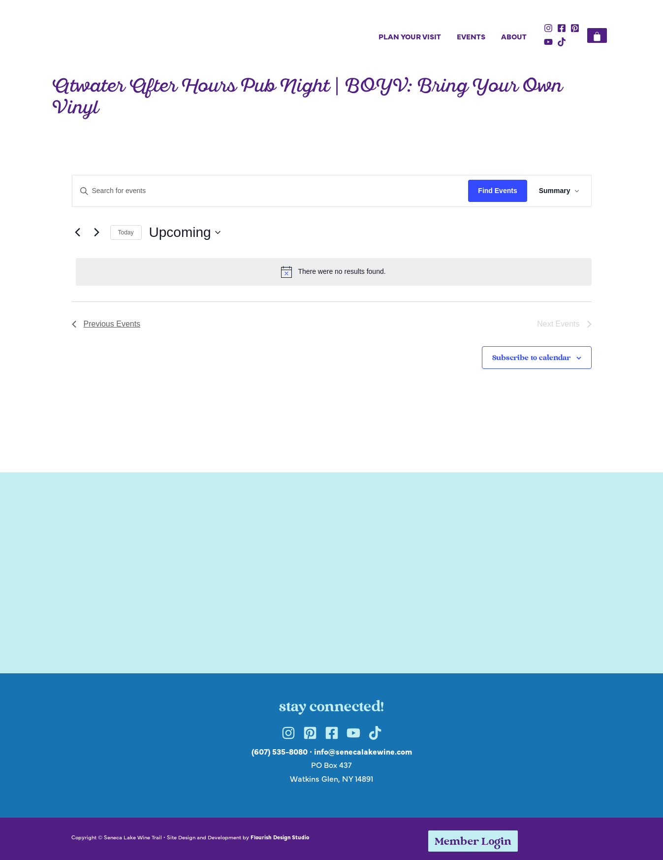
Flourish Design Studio (280, 837)
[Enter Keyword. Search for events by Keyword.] (270, 190)
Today (126, 232)
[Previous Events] (78, 232)
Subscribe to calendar (531, 358)
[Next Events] (97, 232)
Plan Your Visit (410, 36)
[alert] (334, 272)
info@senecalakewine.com (363, 751)
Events (471, 36)
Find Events (497, 191)
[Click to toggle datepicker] (185, 232)
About (514, 36)
